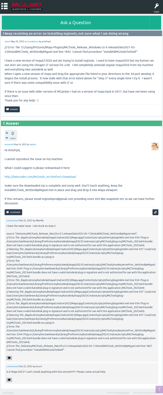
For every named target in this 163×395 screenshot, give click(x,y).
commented (12, 220)
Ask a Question (75, 22)
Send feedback (8, 393)
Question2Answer (122, 393)
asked (7, 41)
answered (9, 144)
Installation (32, 41)
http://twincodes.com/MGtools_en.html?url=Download (40, 176)
